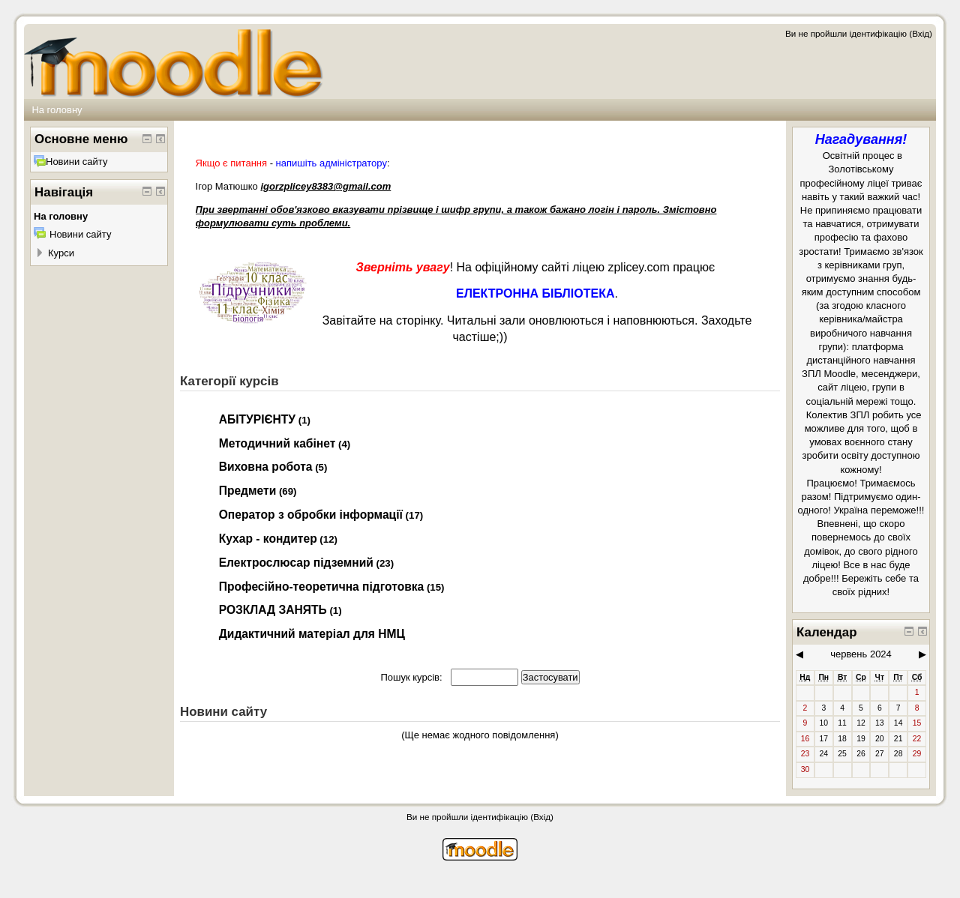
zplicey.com (638, 267)
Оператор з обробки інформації (311, 514)
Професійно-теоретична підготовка (321, 586)
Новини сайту (70, 161)
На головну (57, 109)
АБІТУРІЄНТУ (257, 419)
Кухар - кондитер (268, 538)
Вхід (920, 33)
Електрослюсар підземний (296, 562)
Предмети (248, 490)
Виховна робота (266, 466)
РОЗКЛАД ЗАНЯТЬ (273, 609)
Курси (61, 253)
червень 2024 (861, 654)
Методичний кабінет (277, 443)
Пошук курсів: (412, 677)
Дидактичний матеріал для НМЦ (312, 633)
